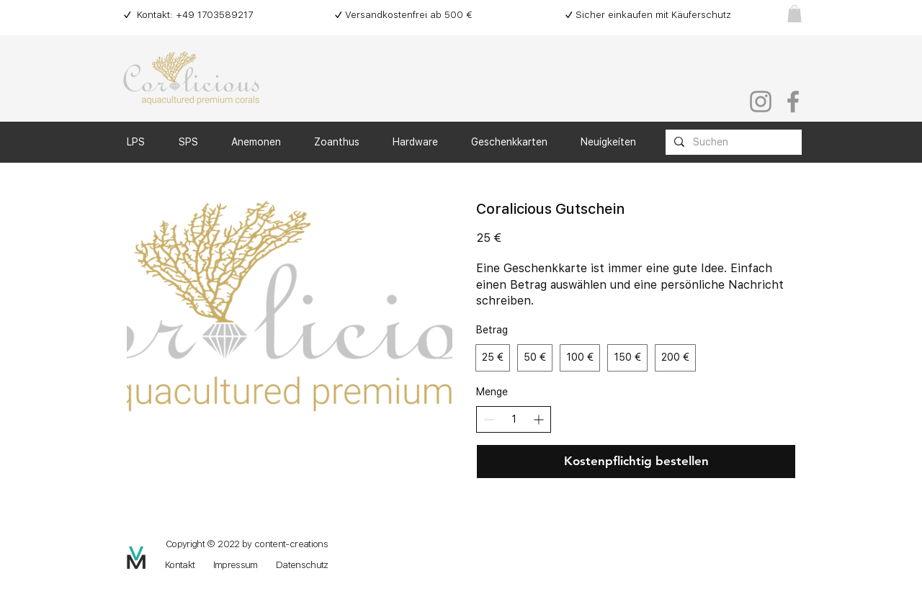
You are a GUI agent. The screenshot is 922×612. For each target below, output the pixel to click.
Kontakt (179, 564)
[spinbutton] (513, 420)
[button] (794, 13)
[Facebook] (793, 101)
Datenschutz (302, 564)
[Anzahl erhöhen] (538, 419)
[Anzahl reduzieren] (488, 419)
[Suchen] (732, 143)
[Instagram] (760, 101)
